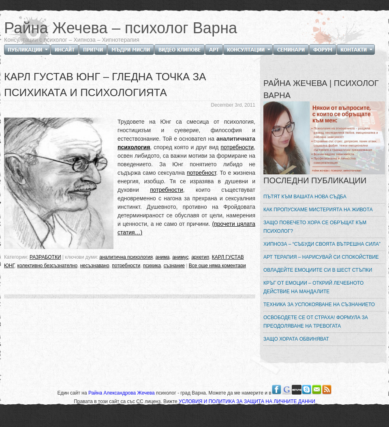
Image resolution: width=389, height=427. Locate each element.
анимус (180, 257)
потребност (201, 173)
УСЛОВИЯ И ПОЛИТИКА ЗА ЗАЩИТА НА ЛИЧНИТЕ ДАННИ (247, 401)
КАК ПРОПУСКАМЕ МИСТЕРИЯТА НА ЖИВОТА (318, 209)
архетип (200, 257)
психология (134, 147)
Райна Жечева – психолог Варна (120, 27)
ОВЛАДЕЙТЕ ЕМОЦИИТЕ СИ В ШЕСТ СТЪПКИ (317, 270)
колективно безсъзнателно (47, 265)
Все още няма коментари (217, 265)
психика (152, 265)
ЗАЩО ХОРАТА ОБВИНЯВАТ (296, 339)
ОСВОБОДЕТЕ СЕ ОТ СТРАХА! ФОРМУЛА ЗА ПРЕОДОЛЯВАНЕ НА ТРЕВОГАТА (315, 322)
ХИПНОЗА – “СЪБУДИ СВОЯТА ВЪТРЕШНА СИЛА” (321, 244)
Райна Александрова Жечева (122, 393)
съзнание (174, 265)
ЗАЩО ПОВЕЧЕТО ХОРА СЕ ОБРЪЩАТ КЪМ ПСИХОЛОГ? (314, 227)
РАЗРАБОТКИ (45, 257)
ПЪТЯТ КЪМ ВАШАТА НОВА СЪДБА (304, 197)
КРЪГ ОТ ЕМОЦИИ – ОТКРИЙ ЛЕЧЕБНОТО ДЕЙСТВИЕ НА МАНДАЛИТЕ (313, 287)
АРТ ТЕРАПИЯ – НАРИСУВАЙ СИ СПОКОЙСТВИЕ (321, 257)
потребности (237, 147)
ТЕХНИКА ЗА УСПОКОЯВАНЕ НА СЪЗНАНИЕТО (319, 304)
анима (163, 257)
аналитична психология (126, 257)
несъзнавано (94, 265)
